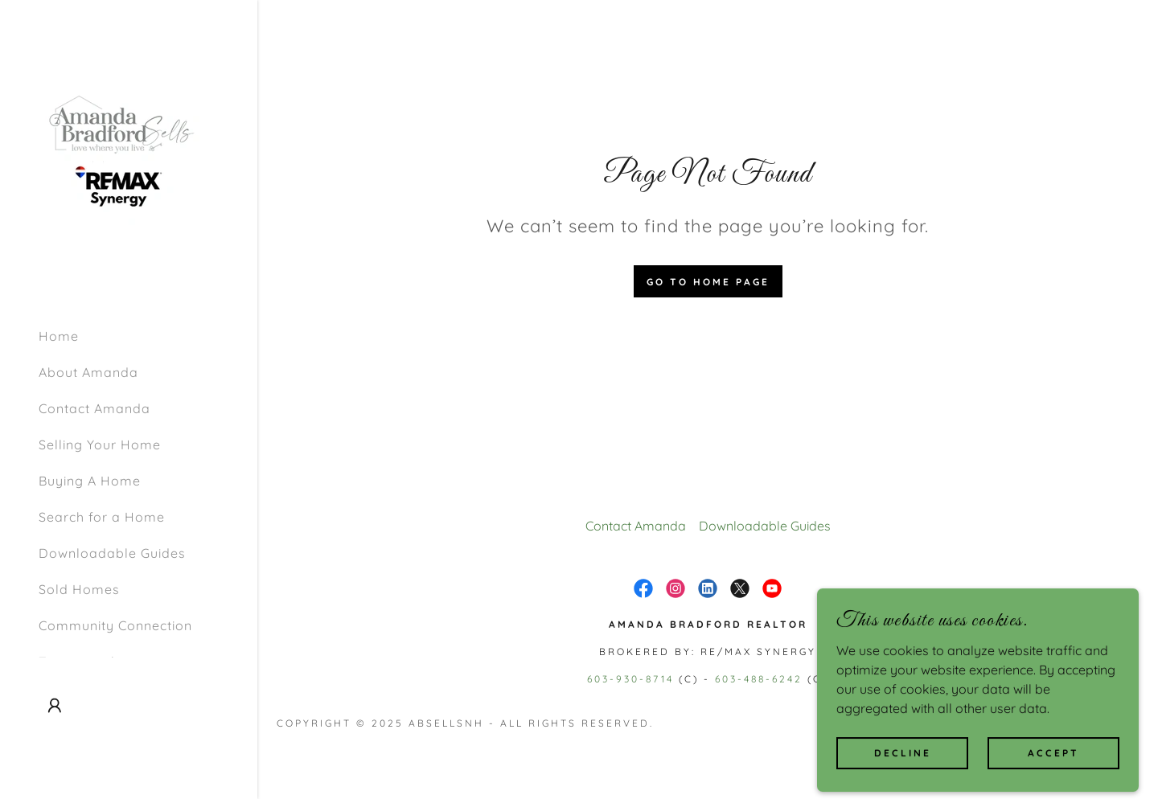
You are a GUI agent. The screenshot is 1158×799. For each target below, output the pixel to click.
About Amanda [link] (88, 372)
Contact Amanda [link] (94, 408)
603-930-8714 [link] (630, 679)
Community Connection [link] (115, 625)
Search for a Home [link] (102, 517)
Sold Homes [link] (79, 589)
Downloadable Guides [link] (112, 553)
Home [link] (59, 336)
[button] (55, 706)
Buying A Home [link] (90, 481)
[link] (119, 156)
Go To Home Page (708, 282)
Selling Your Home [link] (100, 444)
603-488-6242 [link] (759, 679)
